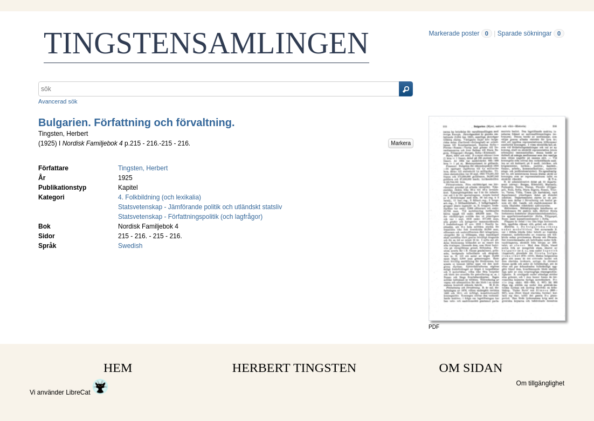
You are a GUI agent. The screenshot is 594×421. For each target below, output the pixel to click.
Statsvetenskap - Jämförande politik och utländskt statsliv (200, 207)
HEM (117, 368)
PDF (434, 327)
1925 (47, 143)
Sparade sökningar (525, 33)
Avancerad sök (58, 101)
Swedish (130, 246)
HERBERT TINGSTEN (294, 368)
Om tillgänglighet (540, 383)
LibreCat (87, 392)
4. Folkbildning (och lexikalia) (159, 197)
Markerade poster (454, 33)
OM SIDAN (470, 368)
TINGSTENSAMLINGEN (206, 43)
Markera (401, 143)
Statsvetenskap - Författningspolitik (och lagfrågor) (190, 216)
